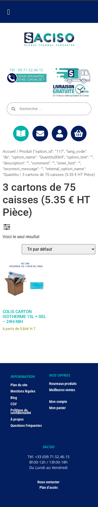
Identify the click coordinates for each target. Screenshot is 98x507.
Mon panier (57, 408)
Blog (13, 398)
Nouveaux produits (63, 384)
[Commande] (58, 249)
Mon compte (58, 402)
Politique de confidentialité (20, 411)
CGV (13, 404)
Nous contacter (48, 482)
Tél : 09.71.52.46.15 (26, 69)
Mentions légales (22, 391)
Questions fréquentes (26, 425)
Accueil (9, 151)
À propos (17, 419)
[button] (8, 12)
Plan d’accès (48, 487)
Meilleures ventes (62, 390)
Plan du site (18, 385)
